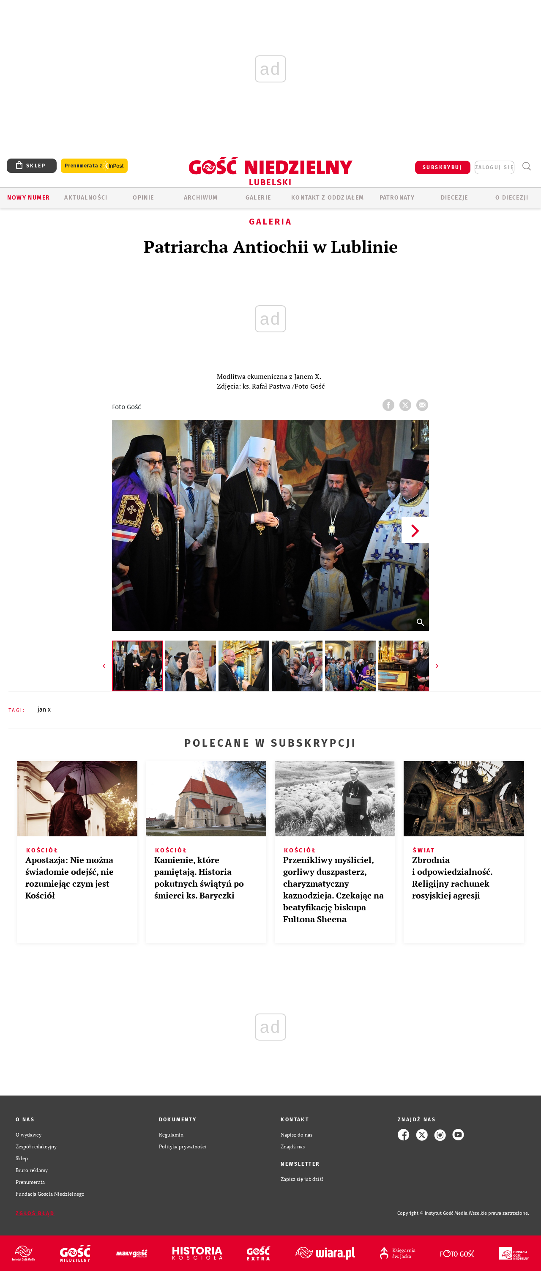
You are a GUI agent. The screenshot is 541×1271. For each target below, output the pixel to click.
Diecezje (454, 197)
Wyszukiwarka (526, 166)
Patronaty (397, 197)
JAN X (44, 709)
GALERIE (258, 197)
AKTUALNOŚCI (85, 197)
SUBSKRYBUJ (442, 167)
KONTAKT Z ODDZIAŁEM (327, 197)
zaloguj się (494, 167)
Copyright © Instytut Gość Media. (433, 1213)
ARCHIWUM (201, 197)
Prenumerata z (94, 166)
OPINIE (143, 197)
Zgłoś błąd (35, 1213)
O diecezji (511, 197)
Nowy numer (28, 197)
